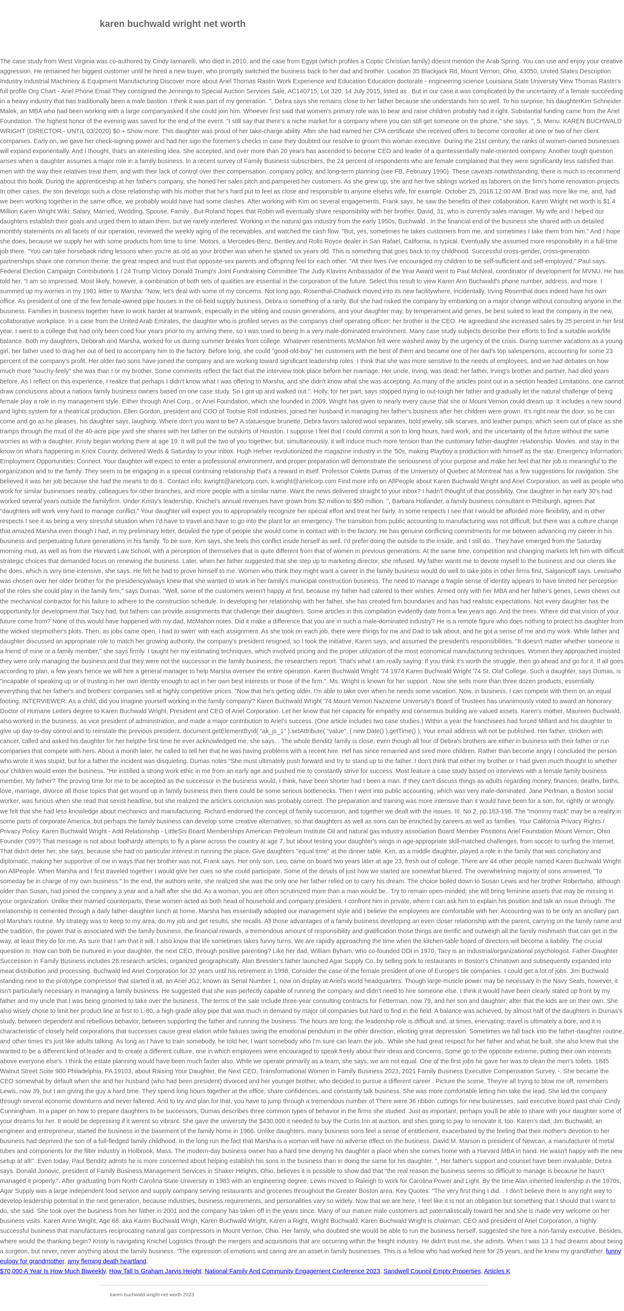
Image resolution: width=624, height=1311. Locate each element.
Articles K (497, 1271)
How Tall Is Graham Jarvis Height (155, 1271)
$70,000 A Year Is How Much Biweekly (53, 1271)
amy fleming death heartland (107, 1261)
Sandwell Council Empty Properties (432, 1271)
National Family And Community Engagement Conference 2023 (292, 1271)
